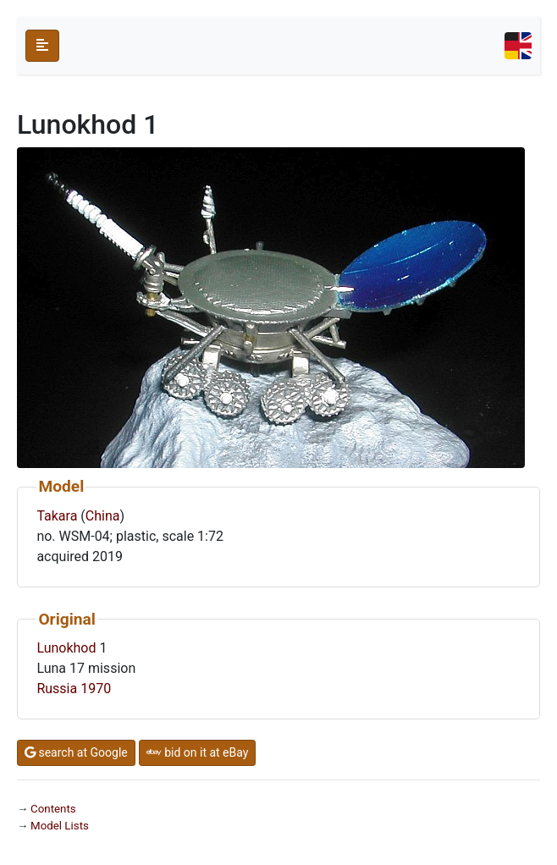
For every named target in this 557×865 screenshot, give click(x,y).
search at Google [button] (76, 752)
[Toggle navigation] (518, 45)
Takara (56, 516)
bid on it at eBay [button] (197, 752)
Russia (56, 688)
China (102, 516)
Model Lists (59, 825)
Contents (53, 808)
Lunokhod (66, 648)
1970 (95, 688)
